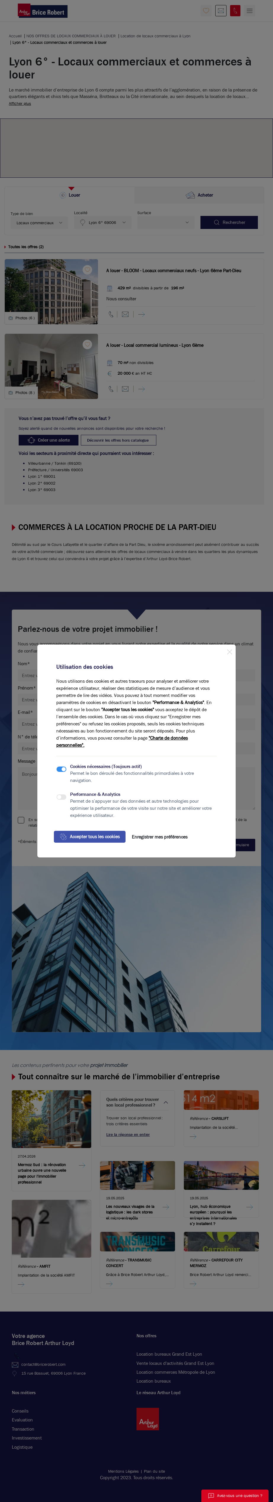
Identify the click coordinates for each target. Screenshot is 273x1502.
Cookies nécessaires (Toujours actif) (106, 766)
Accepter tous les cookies (90, 836)
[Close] (229, 650)
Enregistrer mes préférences (159, 837)
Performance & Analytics (95, 794)
